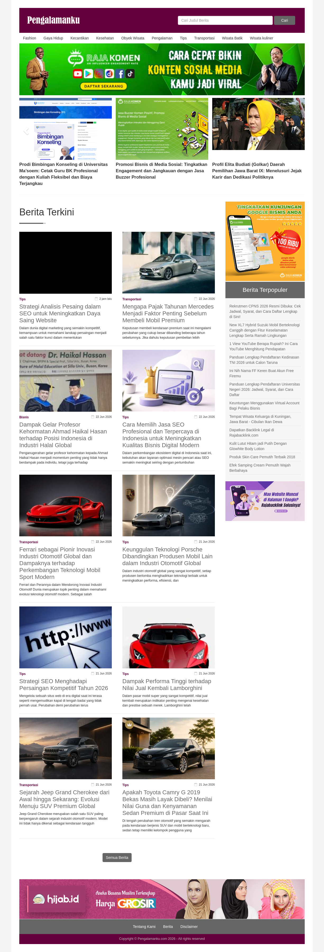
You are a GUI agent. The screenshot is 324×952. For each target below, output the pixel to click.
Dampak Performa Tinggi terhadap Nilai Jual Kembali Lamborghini (166, 684)
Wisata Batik (232, 38)
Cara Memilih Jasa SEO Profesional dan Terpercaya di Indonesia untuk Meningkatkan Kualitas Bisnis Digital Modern (161, 434)
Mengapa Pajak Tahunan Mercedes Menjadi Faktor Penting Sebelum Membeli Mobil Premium (168, 313)
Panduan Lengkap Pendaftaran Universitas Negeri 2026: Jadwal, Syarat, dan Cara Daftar (264, 389)
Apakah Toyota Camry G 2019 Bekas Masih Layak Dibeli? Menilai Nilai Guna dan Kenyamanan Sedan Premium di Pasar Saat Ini (167, 802)
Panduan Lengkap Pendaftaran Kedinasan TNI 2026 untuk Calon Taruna (264, 360)
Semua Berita (117, 857)
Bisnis (24, 417)
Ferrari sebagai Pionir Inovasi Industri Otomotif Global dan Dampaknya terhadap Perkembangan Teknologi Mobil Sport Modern (59, 563)
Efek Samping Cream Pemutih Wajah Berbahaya (259, 468)
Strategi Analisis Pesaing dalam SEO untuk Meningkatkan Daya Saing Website (60, 313)
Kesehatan (105, 38)
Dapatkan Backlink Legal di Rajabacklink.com (251, 432)
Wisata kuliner (261, 38)
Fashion (29, 38)
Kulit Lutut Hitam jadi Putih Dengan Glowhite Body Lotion (258, 446)
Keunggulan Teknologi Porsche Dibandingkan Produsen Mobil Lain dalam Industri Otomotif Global (167, 556)
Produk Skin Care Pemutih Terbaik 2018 (262, 457)
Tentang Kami (144, 926)
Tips (183, 38)
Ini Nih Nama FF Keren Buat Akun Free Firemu (261, 373)
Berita (168, 926)
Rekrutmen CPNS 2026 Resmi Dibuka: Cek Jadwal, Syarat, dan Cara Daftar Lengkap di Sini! (265, 311)
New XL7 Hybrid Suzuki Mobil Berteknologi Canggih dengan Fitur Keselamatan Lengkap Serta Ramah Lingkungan (264, 330)
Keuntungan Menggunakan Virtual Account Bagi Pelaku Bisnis (264, 405)
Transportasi (204, 38)
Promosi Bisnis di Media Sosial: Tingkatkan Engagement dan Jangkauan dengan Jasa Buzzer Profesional (161, 171)
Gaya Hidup (53, 38)
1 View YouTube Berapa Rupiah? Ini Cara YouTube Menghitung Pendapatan (263, 346)
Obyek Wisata (132, 38)
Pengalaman (162, 38)
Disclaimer (189, 926)
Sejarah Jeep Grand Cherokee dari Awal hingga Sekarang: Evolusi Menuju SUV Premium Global (64, 799)
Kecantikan (80, 38)
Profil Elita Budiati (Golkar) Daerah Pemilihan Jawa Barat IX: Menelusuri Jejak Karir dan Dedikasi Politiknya (257, 171)
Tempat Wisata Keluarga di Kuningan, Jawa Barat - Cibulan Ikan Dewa (260, 419)
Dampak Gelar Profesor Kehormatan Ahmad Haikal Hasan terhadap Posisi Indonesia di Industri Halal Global (63, 434)
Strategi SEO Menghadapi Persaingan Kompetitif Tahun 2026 (63, 684)
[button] (26, 129)
